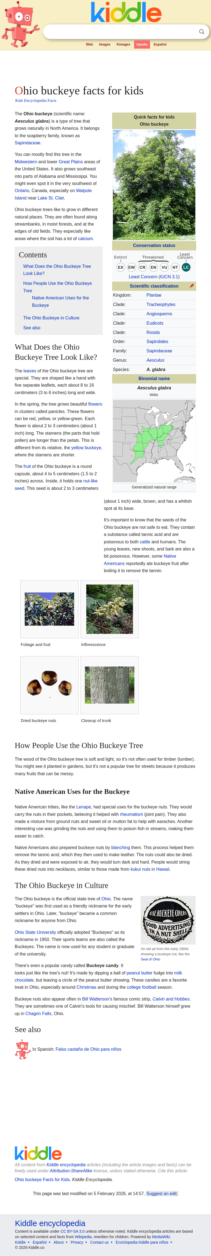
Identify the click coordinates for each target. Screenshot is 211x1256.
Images (104, 44)
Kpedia (142, 44)
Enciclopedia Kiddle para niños (142, 1242)
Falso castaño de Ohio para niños (88, 1049)
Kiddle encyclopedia (65, 1164)
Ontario (22, 190)
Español (160, 44)
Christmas (86, 987)
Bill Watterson (95, 999)
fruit (27, 466)
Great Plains (71, 161)
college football (141, 987)
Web (89, 44)
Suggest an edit (161, 1193)
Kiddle (20, 1242)
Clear (190, 31)
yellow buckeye (86, 447)
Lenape (83, 807)
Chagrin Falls (38, 1013)
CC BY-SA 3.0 (72, 1231)
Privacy (77, 1242)
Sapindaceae (159, 351)
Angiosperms (159, 313)
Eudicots (154, 323)
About (59, 1242)
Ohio (106, 899)
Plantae (153, 295)
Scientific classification (154, 286)
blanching (120, 847)
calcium (85, 238)
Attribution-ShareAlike (71, 1170)
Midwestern (26, 161)
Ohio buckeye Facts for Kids (42, 1179)
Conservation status (154, 245)
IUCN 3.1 (169, 276)
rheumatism (131, 814)
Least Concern (143, 276)
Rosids (153, 332)
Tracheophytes (160, 304)
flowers (95, 404)
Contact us (99, 1242)
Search (201, 32)
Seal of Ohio (150, 959)
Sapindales (157, 341)
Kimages (123, 44)
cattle (145, 542)
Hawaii (163, 869)
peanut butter (139, 973)
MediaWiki (161, 1237)
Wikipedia (83, 1237)
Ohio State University (35, 932)
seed (19, 488)
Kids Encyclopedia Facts (35, 100)
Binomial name (154, 378)
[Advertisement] (105, 66)
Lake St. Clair (51, 198)
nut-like (91, 481)
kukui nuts (140, 869)
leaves (30, 371)
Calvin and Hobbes (171, 999)
